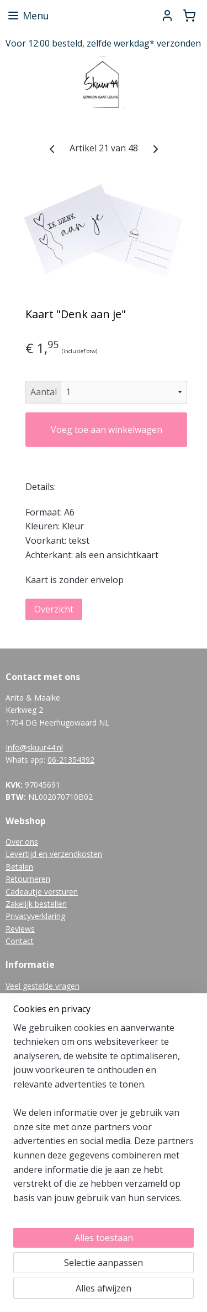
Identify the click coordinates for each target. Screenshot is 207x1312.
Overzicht (53, 609)
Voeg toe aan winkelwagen (106, 429)
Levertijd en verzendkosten (54, 854)
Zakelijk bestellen (36, 904)
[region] (103, 1117)
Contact (20, 941)
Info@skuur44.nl (34, 747)
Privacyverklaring (35, 916)
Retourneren (28, 879)
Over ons (22, 841)
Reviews (20, 928)
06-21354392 (70, 759)
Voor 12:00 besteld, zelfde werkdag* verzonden (103, 43)
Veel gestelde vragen (42, 986)
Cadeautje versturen (42, 891)
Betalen (19, 866)
